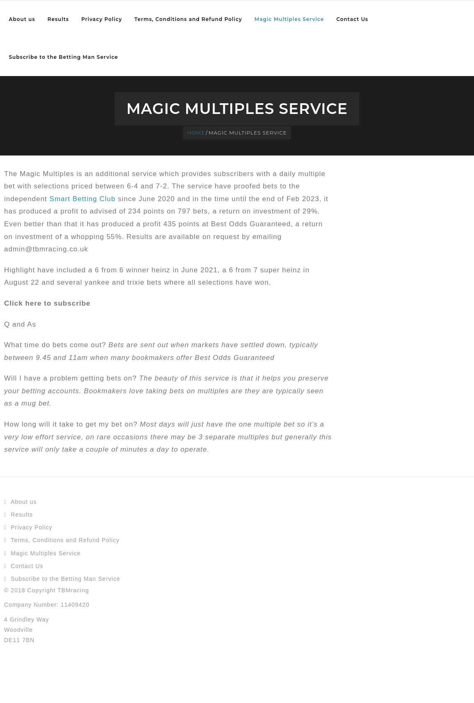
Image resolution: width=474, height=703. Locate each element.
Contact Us (27, 566)
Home (196, 133)
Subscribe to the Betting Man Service (65, 578)
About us (24, 502)
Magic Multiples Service (46, 553)
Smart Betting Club (82, 199)
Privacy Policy (31, 527)
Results (22, 514)
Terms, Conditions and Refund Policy (65, 540)
